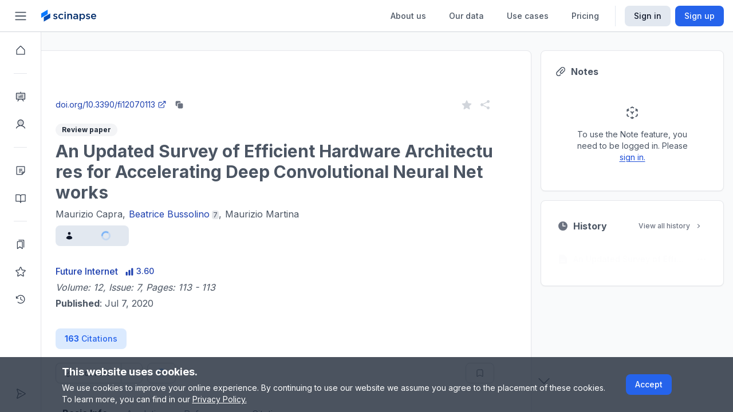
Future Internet (128, 271)
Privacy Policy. (219, 399)
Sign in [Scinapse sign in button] (647, 16)
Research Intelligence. (150, 68)
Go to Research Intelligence (244, 93)
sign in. (674, 157)
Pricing (585, 16)
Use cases (528, 16)
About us (408, 16)
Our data (466, 16)
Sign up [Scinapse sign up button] (699, 16)
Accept (649, 384)
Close (149, 93)
